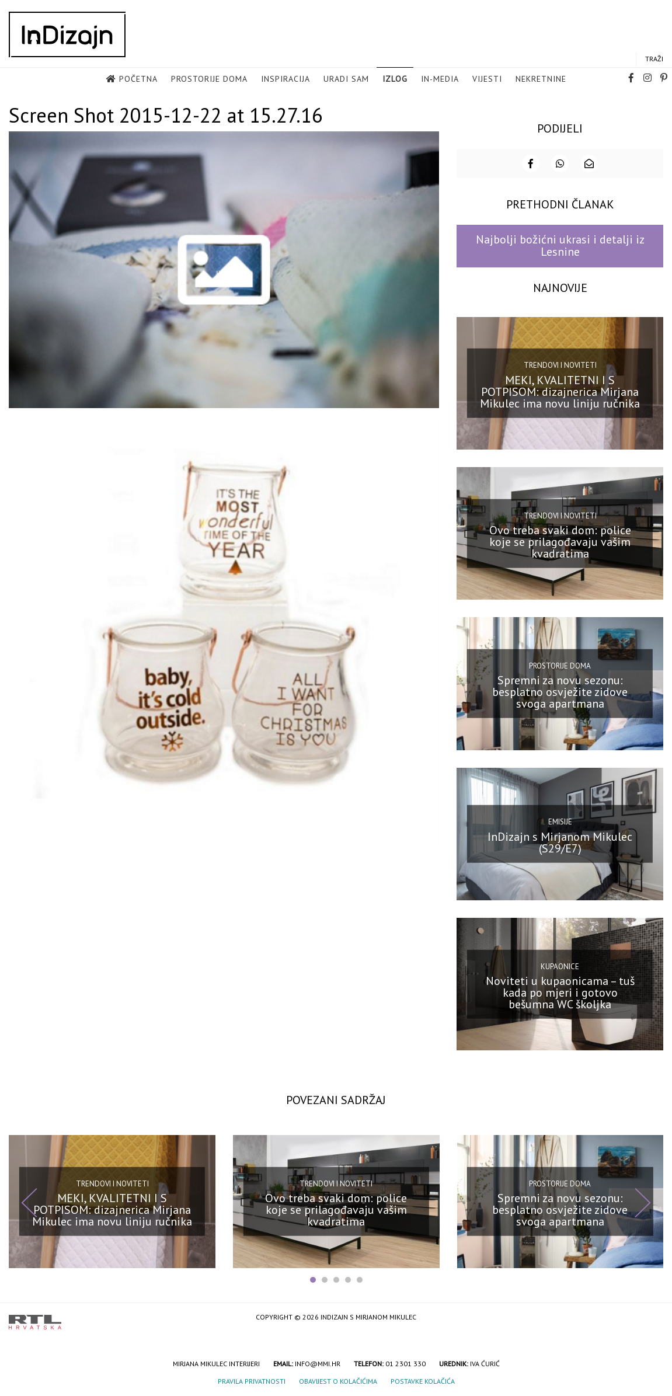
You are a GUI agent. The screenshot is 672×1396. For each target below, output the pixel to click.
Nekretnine (541, 79)
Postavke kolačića (423, 1380)
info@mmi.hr (317, 1362)
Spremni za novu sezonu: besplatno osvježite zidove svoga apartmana (560, 690)
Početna (138, 79)
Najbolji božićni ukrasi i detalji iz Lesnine (560, 244)
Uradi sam (346, 79)
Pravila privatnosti (251, 1380)
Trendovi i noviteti (560, 364)
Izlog (395, 79)
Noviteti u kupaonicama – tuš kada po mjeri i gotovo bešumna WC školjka (560, 991)
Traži (654, 59)
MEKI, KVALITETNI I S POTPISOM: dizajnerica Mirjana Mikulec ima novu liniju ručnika (560, 390)
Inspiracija (285, 79)
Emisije (560, 821)
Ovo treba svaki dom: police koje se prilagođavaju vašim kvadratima (560, 540)
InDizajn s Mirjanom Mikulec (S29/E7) (560, 841)
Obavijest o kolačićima (338, 1380)
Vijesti (487, 79)
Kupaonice (560, 965)
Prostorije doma (209, 79)
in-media (440, 79)
